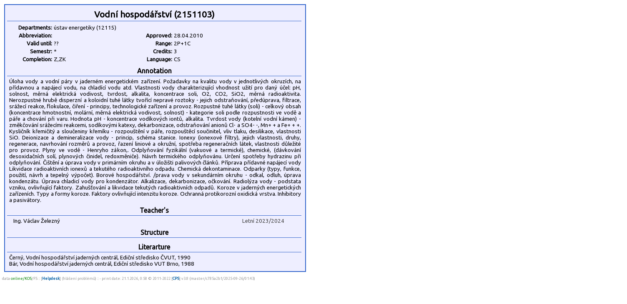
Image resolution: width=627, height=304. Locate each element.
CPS (176, 278)
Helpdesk (51, 278)
